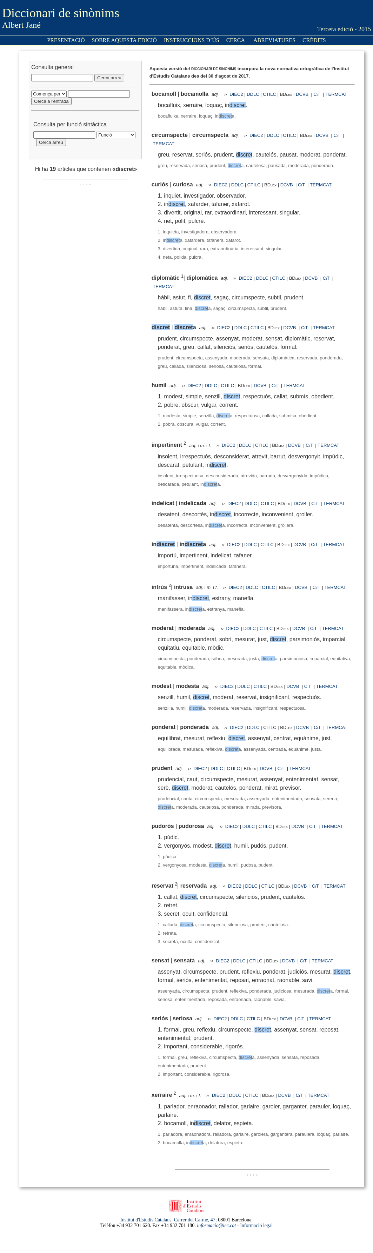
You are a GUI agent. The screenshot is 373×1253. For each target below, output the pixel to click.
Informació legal (256, 1225)
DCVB (303, 94)
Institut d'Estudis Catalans (146, 1219)
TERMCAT (336, 94)
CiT (316, 94)
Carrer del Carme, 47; (195, 1219)
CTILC (269, 94)
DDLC (253, 94)
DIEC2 (236, 94)
